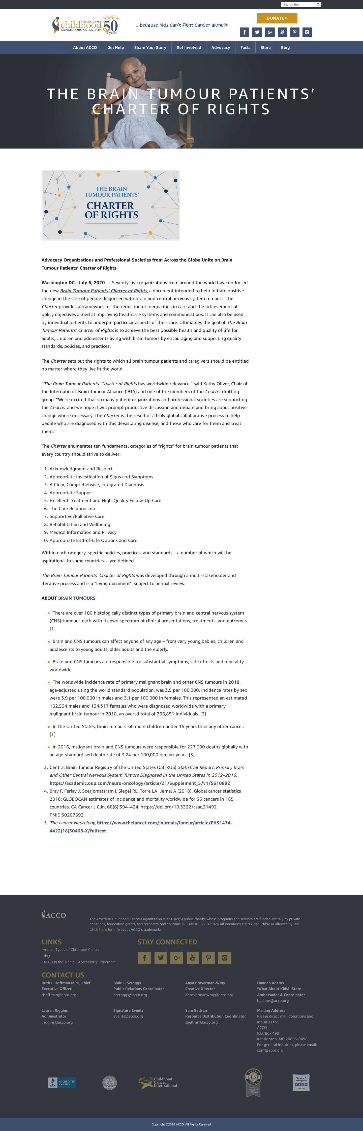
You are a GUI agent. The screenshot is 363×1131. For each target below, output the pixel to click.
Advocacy (220, 47)
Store (266, 47)
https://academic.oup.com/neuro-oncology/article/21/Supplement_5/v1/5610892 (140, 783)
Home (48, 949)
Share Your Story (150, 47)
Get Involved (189, 47)
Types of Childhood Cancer (77, 949)
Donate (277, 18)
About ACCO (85, 47)
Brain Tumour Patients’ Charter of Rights (103, 291)
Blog (285, 47)
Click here (98, 929)
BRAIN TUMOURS (77, 598)
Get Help (115, 47)
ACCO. (180, 1124)
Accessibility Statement (97, 962)
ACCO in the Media (59, 962)
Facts (245, 47)
